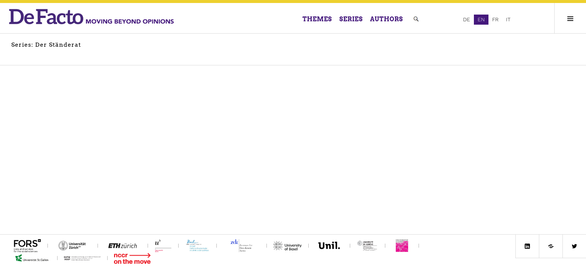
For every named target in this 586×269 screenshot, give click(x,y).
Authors (386, 19)
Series (351, 19)
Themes (317, 19)
